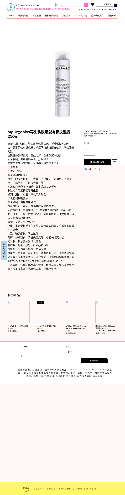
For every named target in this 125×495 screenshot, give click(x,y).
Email (23, 356)
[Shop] (116, 4)
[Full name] (41, 351)
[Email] (48, 360)
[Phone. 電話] (85, 351)
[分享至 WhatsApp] (95, 169)
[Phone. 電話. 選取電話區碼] (69, 351)
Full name (25, 347)
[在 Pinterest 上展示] (90, 169)
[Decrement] (86, 151)
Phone (68, 347)
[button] (23, 15)
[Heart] (92, 4)
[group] (62, 320)
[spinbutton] (90, 151)
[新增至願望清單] (114, 162)
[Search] (67, 5)
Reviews (3, 250)
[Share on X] (99, 169)
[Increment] (93, 151)
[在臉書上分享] (85, 169)
